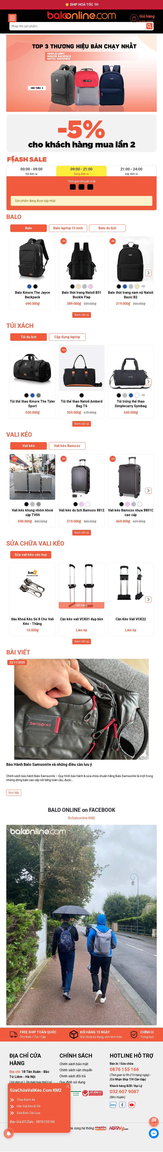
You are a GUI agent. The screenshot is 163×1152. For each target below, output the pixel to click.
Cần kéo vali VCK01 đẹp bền (81, 620)
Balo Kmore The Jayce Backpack (32, 295)
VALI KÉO (19, 434)
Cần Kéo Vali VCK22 (130, 620)
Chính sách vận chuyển (76, 1071)
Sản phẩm (147, 21)
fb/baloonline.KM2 (81, 819)
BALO (14, 216)
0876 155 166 (124, 1070)
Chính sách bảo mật (74, 1065)
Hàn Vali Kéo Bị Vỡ (28, 1106)
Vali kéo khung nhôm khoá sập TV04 (32, 512)
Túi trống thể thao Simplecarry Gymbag (130, 403)
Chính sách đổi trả (73, 1077)
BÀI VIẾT (18, 652)
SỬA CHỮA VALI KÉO (35, 543)
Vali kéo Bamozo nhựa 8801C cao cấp (130, 512)
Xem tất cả (81, 315)
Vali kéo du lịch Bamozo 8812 (81, 510)
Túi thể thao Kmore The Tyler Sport (32, 403)
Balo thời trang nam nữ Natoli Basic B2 (130, 295)
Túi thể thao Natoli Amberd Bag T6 (82, 403)
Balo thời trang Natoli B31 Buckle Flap (81, 295)
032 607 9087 (124, 1092)
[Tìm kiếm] (149, 26)
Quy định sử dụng (72, 1083)
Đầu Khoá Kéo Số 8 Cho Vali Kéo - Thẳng (32, 622)
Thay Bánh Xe (26, 1099)
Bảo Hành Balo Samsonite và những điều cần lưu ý (49, 765)
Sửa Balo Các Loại (28, 1113)
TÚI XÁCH (20, 325)
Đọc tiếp (14, 793)
